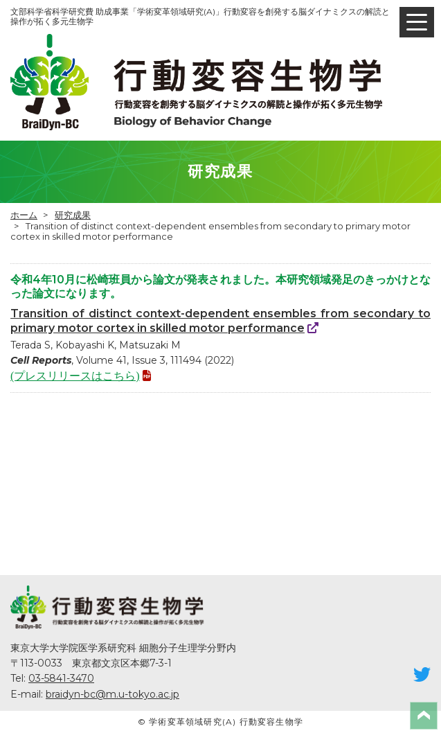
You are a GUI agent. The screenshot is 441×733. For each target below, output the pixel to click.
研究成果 (73, 214)
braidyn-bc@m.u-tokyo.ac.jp (112, 694)
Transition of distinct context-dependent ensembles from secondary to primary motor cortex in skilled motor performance (220, 321)
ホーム (23, 214)
